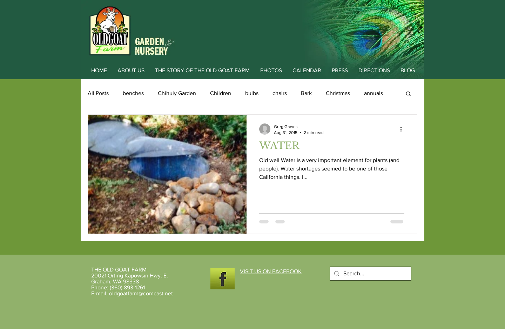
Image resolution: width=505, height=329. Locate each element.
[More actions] (403, 129)
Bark (306, 93)
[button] (408, 94)
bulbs (251, 93)
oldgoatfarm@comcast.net (141, 293)
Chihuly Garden (177, 93)
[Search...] (369, 273)
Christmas (338, 93)
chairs (279, 93)
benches (133, 93)
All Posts (98, 93)
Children (220, 93)
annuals (373, 93)
